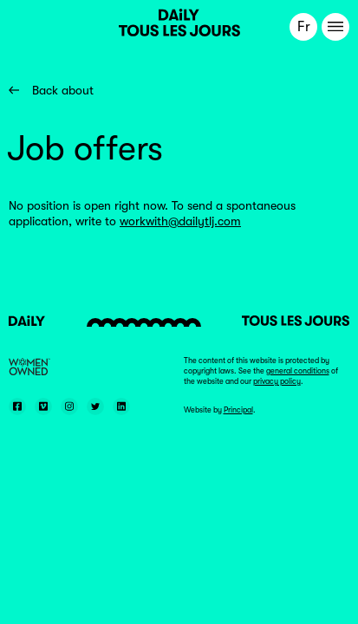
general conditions (297, 371)
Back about (51, 90)
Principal (238, 410)
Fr (303, 27)
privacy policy (277, 381)
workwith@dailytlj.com (180, 221)
